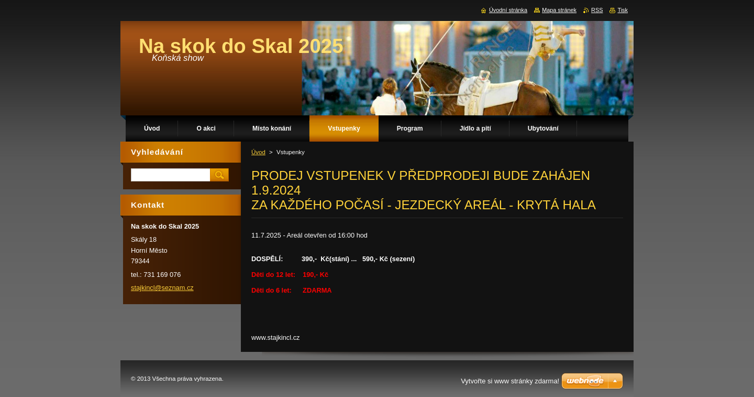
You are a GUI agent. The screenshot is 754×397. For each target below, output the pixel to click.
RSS (597, 10)
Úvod (258, 152)
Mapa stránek (559, 10)
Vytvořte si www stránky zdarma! (510, 381)
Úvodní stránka (508, 10)
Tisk (622, 10)
